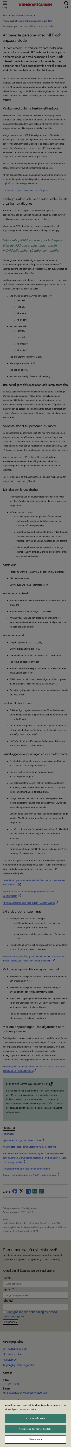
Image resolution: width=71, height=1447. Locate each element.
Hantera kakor (35, 1439)
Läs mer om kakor (27, 1409)
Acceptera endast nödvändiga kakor (35, 1428)
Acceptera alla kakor (35, 1418)
